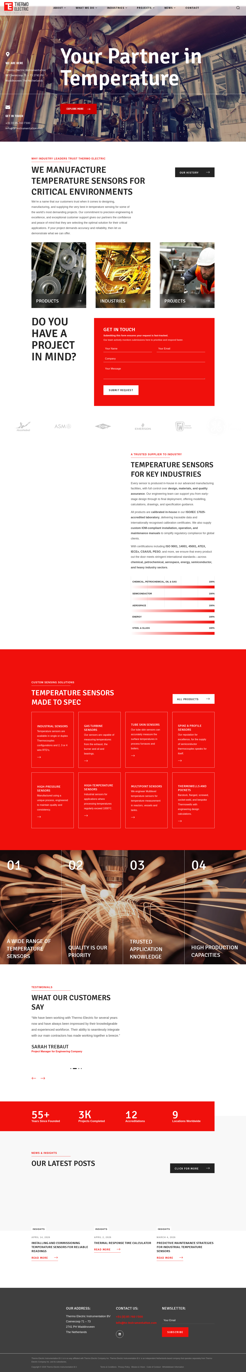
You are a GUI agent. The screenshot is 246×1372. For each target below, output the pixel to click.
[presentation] (72, 1069)
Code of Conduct (154, 1367)
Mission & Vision (138, 1367)
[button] (238, 8)
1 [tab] (72, 1068)
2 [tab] (76, 1068)
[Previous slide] (33, 1078)
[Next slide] (43, 1078)
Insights (39, 1229)
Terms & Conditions (108, 1367)
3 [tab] (78, 1068)
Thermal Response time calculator (122, 1243)
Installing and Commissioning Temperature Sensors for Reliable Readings (59, 1247)
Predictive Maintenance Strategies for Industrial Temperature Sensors (185, 1247)
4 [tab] (81, 1068)
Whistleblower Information (173, 1367)
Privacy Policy (124, 1367)
